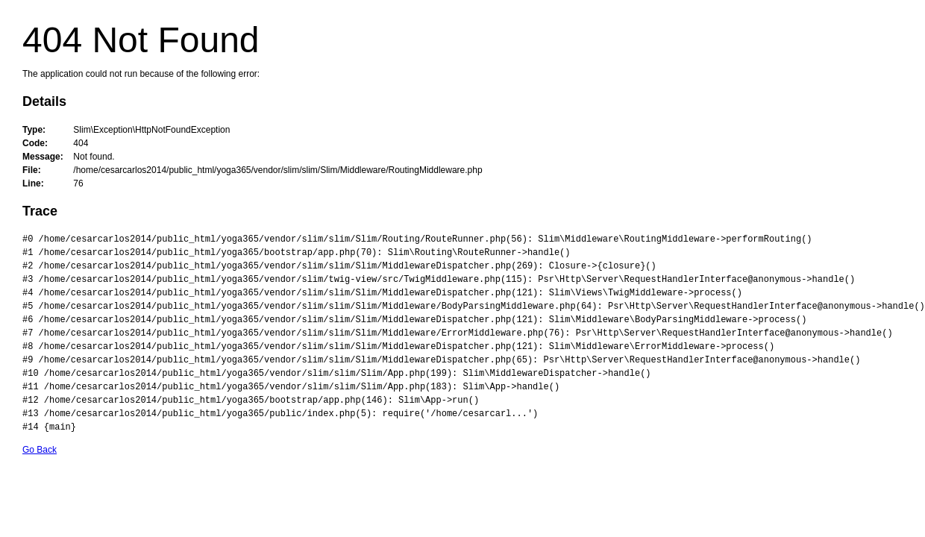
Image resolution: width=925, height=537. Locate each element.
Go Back (39, 450)
